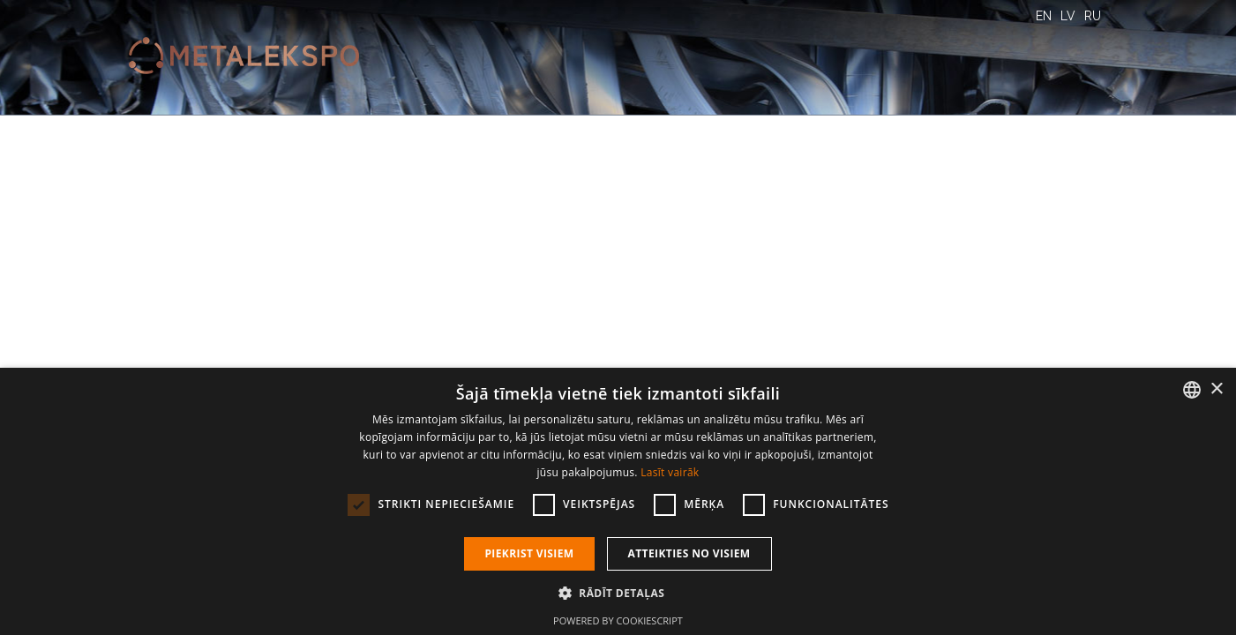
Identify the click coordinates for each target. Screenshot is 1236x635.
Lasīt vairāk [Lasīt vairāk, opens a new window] (669, 472)
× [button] (1216, 389)
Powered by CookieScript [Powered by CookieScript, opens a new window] (618, 620)
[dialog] (618, 501)
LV (1067, 16)
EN (1044, 16)
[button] (618, 592)
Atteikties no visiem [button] (689, 553)
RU (1092, 16)
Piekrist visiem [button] (528, 553)
